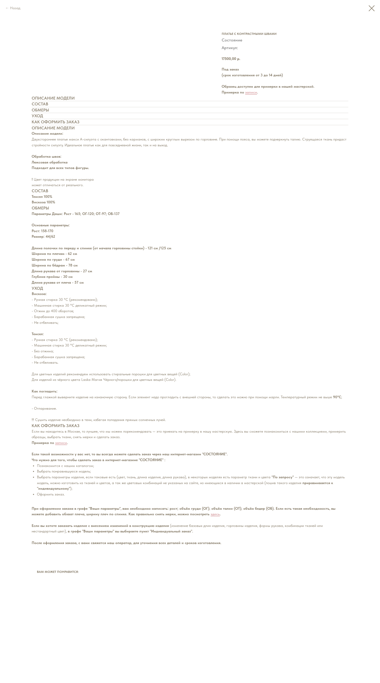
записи (251, 92)
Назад (15, 8)
